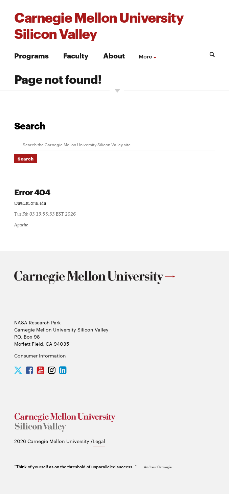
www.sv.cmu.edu (30, 203)
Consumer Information (40, 355)
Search (29, 125)
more (145, 56)
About (114, 55)
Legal (99, 441)
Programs (31, 55)
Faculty (76, 55)
